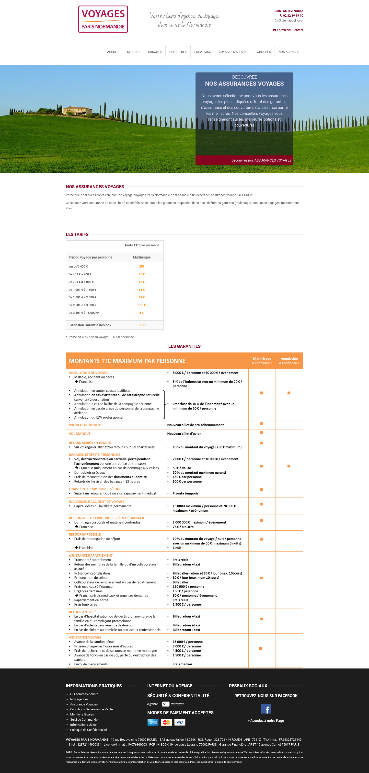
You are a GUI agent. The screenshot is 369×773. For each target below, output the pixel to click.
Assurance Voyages (84, 704)
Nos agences (79, 699)
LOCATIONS (202, 52)
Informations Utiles (83, 724)
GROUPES (264, 52)
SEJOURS (133, 52)
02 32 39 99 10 (291, 15)
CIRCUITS (155, 52)
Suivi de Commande (84, 719)
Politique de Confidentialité (88, 730)
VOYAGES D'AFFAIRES (234, 52)
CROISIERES (178, 52)
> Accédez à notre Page (266, 721)
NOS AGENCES (288, 52)
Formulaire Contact (288, 30)
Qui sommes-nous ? (84, 694)
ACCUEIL (113, 52)
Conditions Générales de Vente (91, 709)
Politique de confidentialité (228, 762)
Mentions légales (82, 714)
